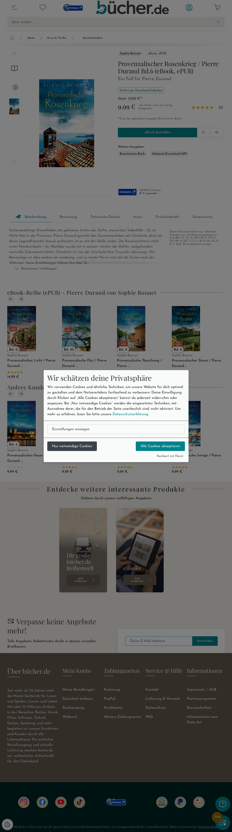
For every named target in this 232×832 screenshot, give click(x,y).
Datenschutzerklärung (130, 414)
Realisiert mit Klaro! (170, 456)
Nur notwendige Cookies (72, 446)
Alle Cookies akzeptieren (160, 446)
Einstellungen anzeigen (71, 429)
